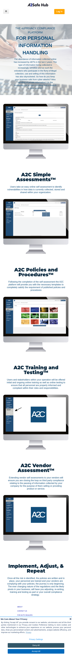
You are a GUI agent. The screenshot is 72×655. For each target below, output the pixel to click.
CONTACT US (22, 611)
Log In (59, 11)
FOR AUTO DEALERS (24, 615)
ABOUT (20, 607)
